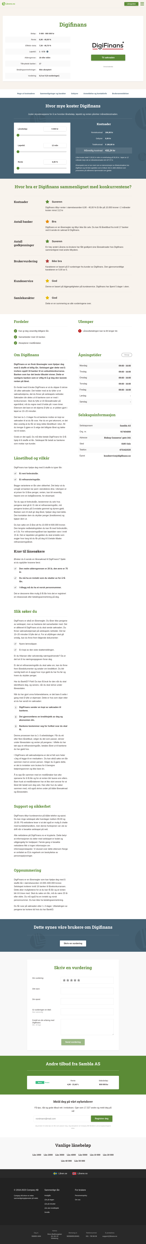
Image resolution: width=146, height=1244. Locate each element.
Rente (20, 162)
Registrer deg (101, 1118)
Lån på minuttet (50, 1204)
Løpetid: (21, 145)
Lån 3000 (59, 1154)
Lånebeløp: (23, 129)
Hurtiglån (48, 1195)
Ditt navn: (36, 989)
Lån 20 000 (108, 1154)
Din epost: (36, 999)
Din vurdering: (38, 978)
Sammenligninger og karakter (53, 93)
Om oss (77, 1200)
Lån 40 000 (66, 1160)
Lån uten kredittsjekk (52, 1208)
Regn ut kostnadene (26, 93)
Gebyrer (74, 93)
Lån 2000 (48, 1154)
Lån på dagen (49, 1200)
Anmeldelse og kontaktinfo (95, 93)
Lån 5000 (82, 1154)
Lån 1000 (36, 1154)
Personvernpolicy (81, 1195)
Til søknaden (108, 57)
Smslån (47, 1212)
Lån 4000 (71, 1154)
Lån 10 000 (95, 1154)
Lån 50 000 (79, 1160)
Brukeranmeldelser (120, 93)
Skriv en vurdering (73, 943)
